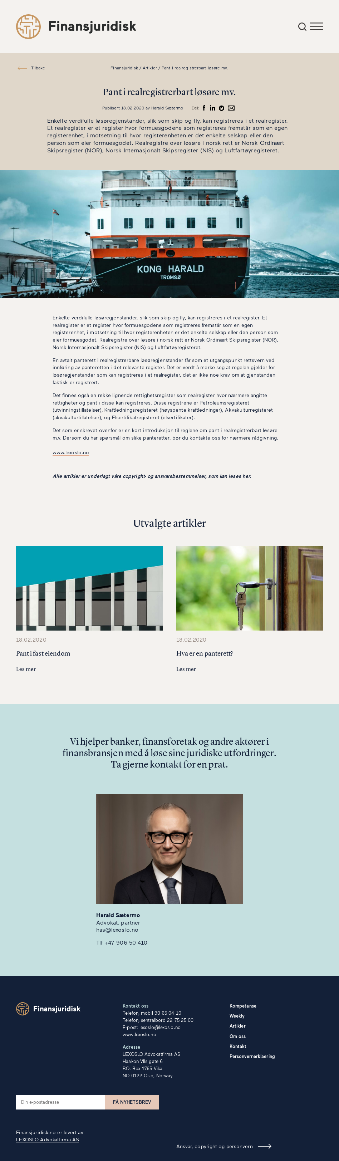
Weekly (237, 1016)
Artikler (238, 1026)
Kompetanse (243, 1006)
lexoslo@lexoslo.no (160, 1027)
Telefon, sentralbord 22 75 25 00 (158, 1020)
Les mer (26, 669)
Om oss (238, 1036)
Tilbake (38, 67)
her (246, 476)
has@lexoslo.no (117, 929)
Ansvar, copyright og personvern (214, 1146)
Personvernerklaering (252, 1056)
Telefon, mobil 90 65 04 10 (152, 1013)
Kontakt (238, 1046)
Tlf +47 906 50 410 (122, 942)
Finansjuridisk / (125, 67)
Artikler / (151, 67)
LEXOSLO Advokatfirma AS (47, 1139)
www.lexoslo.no (71, 452)
